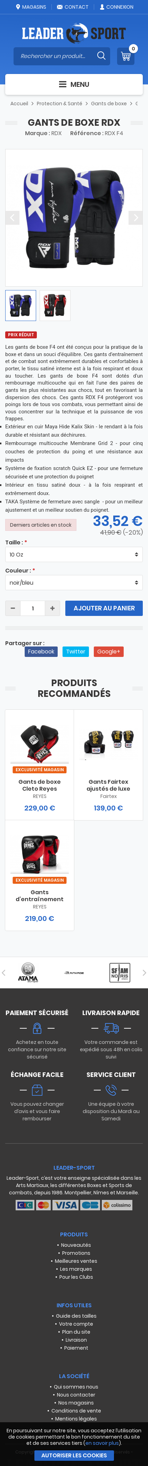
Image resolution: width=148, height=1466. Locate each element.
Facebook (41, 652)
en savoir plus (102, 1443)
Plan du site (76, 1331)
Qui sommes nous (76, 1386)
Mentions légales (76, 1418)
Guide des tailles (76, 1315)
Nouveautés (76, 1245)
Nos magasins (76, 1402)
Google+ (108, 652)
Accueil (19, 103)
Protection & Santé (59, 103)
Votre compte (76, 1323)
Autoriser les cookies (74, 1455)
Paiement (76, 1347)
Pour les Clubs (76, 1277)
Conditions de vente (76, 1410)
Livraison (76, 1339)
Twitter (75, 652)
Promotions (76, 1253)
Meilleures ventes (76, 1261)
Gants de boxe (109, 103)
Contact (73, 6)
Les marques (76, 1269)
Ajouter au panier (104, 608)
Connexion (116, 6)
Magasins (30, 6)
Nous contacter (76, 1394)
